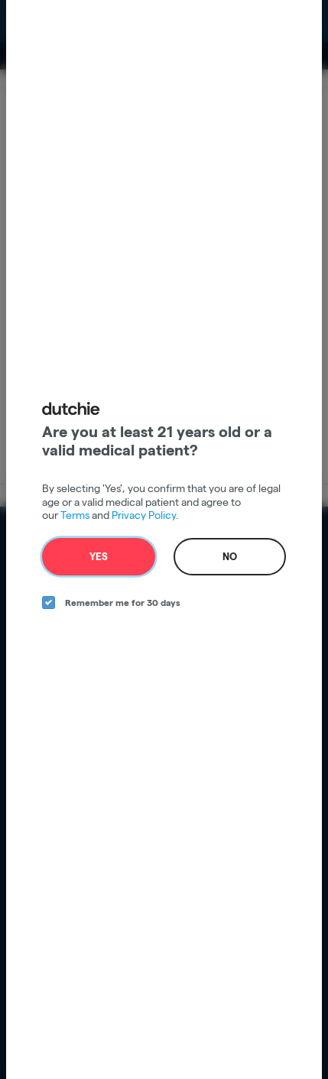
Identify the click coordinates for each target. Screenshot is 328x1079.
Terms (74, 515)
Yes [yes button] (98, 556)
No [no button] (229, 556)
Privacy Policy (144, 515)
